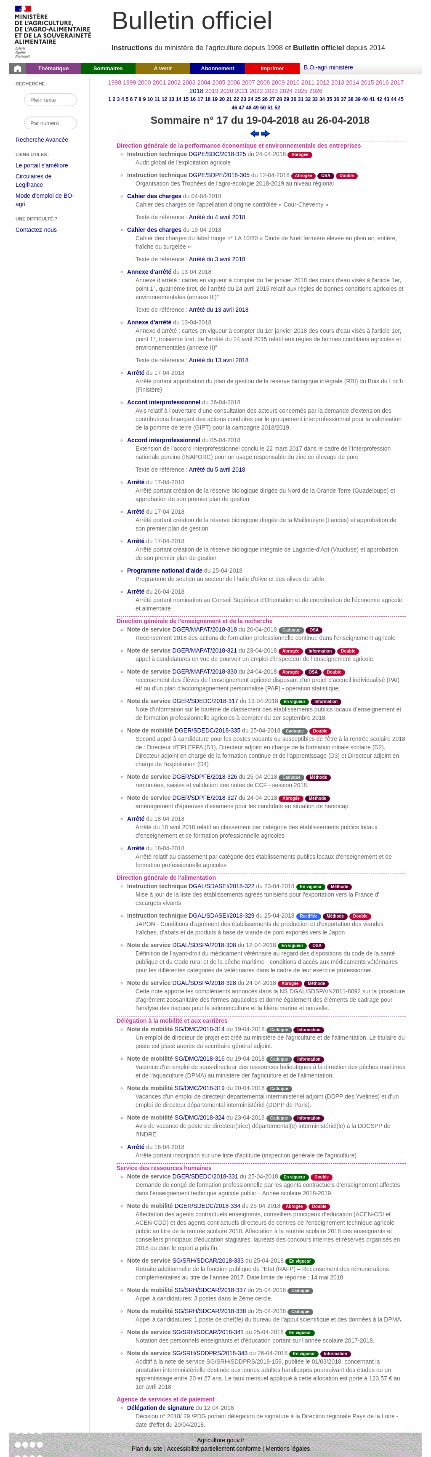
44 (393, 99)
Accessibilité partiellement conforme (214, 1448)
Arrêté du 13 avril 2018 (219, 309)
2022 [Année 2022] (256, 91)
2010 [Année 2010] (293, 82)
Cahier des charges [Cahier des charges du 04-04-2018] (154, 196)
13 (171, 99)
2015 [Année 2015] (367, 82)
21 (229, 99)
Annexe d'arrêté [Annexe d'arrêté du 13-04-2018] (149, 271)
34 (322, 99)
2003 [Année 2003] (188, 82)
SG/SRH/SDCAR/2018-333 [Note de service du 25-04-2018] (208, 1260)
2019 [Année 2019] (211, 91)
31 (300, 99)
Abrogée (300, 154)
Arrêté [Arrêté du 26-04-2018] (135, 591)
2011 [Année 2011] (307, 82)
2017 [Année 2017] (397, 82)
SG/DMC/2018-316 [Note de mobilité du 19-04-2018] (200, 1058)
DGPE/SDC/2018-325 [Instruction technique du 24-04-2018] (217, 154)
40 (365, 99)
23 (243, 99)
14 (178, 99)
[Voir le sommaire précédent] (254, 133)
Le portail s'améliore (48, 166)
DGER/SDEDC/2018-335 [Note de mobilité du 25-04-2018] (207, 730)
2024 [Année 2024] (286, 91)
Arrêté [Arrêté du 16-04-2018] (135, 1147)
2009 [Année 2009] (278, 82)
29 (286, 99)
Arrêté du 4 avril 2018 (217, 217)
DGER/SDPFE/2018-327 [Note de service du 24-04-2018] (204, 797)
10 (150, 99)
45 (401, 99)
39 (358, 99)
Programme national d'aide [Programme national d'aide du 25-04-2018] (164, 570)
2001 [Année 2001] (159, 82)
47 (241, 108)
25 (258, 99)
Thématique (53, 68)
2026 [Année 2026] (315, 91)
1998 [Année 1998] (114, 82)
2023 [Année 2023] (271, 91)
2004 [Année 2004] (203, 82)
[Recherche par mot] (50, 99)
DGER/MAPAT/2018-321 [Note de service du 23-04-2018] (204, 650)
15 (186, 99)
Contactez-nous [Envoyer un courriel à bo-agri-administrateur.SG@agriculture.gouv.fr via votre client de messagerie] (36, 229)
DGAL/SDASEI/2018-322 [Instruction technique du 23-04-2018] (221, 886)
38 (351, 99)
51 (270, 108)
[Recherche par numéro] (50, 123)
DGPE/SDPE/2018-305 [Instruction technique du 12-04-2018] (219, 175)
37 (343, 99)
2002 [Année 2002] (174, 82)
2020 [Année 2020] (226, 91)
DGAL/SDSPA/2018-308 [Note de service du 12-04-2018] (204, 945)
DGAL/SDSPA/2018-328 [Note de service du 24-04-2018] (204, 982)
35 (329, 99)
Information (320, 651)
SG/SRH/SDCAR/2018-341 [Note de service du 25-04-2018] (208, 1332)
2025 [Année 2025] (301, 91)
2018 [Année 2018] (196, 90)
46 (234, 108)
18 (207, 99)
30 (293, 99)
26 (265, 99)
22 (236, 99)
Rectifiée (309, 916)
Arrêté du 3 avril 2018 (217, 259)
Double (347, 175)
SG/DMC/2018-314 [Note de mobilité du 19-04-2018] (200, 1029)
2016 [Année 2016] (382, 82)
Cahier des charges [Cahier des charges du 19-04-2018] (154, 229)
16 (193, 99)
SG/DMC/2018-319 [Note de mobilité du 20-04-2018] (200, 1088)
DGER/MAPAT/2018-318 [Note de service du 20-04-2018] (204, 629)
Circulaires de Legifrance (40, 181)
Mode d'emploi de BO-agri (45, 201)
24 (250, 99)
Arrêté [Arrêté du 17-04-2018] (135, 372)
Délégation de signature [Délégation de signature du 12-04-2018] (160, 1407)
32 (308, 99)
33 (315, 99)
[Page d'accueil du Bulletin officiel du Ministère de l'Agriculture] (17, 68)
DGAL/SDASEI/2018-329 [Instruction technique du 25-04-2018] (221, 915)
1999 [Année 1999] (129, 82)
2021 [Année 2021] (241, 91)
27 (272, 99)
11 (157, 99)
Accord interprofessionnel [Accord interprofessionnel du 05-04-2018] (163, 440)
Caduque (291, 630)
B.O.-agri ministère (328, 67)
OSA (325, 175)
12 (164, 99)
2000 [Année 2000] (144, 82)
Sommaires (108, 68)
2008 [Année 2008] (263, 82)
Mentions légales (288, 1448)
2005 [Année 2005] (218, 82)
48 (248, 108)
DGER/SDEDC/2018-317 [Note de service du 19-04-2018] (205, 701)
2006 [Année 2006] (233, 82)
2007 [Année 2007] (248, 82)
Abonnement (217, 68)
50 (263, 108)
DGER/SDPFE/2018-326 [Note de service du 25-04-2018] (204, 776)
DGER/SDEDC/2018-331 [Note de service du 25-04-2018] (205, 1176)
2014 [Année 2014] (352, 82)
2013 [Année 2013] (337, 82)
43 (386, 99)
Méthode (318, 777)
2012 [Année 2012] (322, 82)
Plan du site (147, 1448)
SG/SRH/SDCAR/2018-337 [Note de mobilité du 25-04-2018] (210, 1290)
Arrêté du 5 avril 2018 (217, 469)
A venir (163, 68)
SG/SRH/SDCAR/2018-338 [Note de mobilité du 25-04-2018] (210, 1311)
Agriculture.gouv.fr (221, 1440)
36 (336, 99)
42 (379, 99)
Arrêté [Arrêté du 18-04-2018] (135, 818)
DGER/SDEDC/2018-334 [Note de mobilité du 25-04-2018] (207, 1205)
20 (222, 99)
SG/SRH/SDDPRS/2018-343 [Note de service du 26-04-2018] (209, 1353)
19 (215, 99)
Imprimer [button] (272, 68)
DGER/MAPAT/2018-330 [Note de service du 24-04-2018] (204, 671)
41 (372, 99)
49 (255, 108)
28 (279, 99)
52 (277, 108)
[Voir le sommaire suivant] (265, 133)
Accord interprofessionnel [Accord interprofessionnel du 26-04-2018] (163, 402)
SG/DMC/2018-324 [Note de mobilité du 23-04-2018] (200, 1117)
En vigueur (295, 701)
